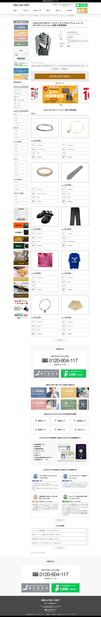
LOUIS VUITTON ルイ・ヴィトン (72, 31)
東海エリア (42, 428)
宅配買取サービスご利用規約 (51, 612)
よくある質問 (68, 10)
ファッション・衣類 (70, 36)
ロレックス (16, 144)
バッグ (15, 114)
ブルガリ (15, 165)
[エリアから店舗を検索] (21, 53)
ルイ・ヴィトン (16, 123)
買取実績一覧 (60, 338)
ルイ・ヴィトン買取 (20, 15)
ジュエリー (16, 159)
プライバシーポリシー (40, 612)
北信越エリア (81, 419)
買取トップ (16, 10)
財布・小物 (16, 128)
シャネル (15, 120)
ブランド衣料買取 (17, 179)
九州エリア (81, 428)
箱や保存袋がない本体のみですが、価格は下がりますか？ (46, 537)
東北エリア (61, 428)
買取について (58, 10)
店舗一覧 (48, 10)
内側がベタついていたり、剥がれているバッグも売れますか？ (47, 541)
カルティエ (16, 161)
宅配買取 (68, 46)
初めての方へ (26, 10)
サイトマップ (65, 612)
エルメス (15, 117)
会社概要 (59, 612)
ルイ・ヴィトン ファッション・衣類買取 (32, 15)
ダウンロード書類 (72, 612)
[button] (58, 104)
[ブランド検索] (21, 214)
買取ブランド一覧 (37, 10)
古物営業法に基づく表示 (30, 612)
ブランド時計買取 (17, 141)
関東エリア (42, 419)
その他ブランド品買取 (18, 193)
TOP (14, 15)
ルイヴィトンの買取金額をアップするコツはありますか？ (46, 528)
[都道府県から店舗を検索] (21, 55)
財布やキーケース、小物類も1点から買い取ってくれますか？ (46, 533)
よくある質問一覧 (60, 546)
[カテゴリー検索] (21, 211)
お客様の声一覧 (60, 518)
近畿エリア (61, 419)
